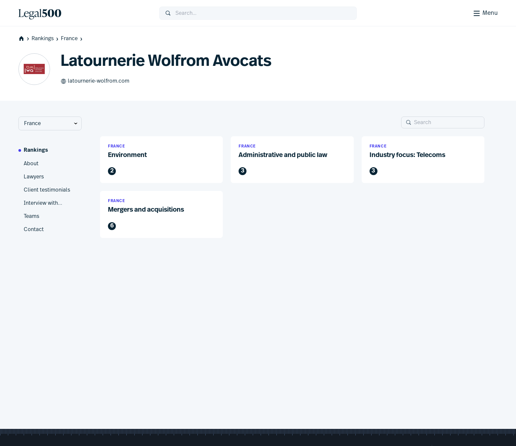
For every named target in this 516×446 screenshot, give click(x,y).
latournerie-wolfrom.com (95, 81)
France (72, 38)
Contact (34, 229)
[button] (161, 159)
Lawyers (34, 176)
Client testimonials (47, 190)
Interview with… (43, 203)
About (31, 163)
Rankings (46, 38)
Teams (31, 216)
